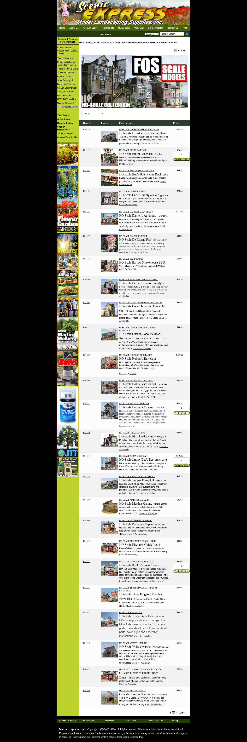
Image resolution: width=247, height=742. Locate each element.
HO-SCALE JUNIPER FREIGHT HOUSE (137, 476)
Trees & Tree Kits (65, 58)
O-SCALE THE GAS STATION (132, 690)
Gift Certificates (155, 28)
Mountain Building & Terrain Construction (66, 63)
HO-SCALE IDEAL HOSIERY (132, 433)
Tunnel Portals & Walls (67, 69)
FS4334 (86, 587)
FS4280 (86, 500)
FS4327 (86, 561)
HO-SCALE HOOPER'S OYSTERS (134, 403)
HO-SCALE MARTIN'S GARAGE (134, 500)
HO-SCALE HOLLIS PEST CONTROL (136, 380)
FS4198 (86, 236)
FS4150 (86, 150)
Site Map (174, 721)
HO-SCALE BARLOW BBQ (131, 259)
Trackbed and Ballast (67, 72)
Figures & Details (65, 76)
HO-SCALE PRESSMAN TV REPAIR (135, 520)
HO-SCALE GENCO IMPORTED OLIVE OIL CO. (140, 302)
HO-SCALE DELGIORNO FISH (133, 236)
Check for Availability (149, 143)
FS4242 (86, 403)
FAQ (185, 28)
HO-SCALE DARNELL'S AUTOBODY (136, 212)
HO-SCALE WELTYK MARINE (133, 643)
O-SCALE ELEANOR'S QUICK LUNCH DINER (140, 669)
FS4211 (86, 327)
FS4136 (86, 259)
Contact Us (172, 28)
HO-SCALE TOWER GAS (130, 612)
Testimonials (108, 28)
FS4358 (86, 643)
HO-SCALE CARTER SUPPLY (132, 191)
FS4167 (86, 170)
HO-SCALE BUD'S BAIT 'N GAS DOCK (136, 170)
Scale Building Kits (65, 80)
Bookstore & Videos (66, 84)
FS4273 (86, 476)
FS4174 (86, 191)
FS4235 (86, 380)
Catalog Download (67, 721)
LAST (184, 50)
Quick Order (124, 28)
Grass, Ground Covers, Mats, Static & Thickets (67, 51)
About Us (73, 28)
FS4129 (86, 129)
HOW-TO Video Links (67, 99)
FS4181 (86, 211)
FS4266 (86, 456)
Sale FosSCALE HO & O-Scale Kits (161, 42)
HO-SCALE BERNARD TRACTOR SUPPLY (138, 279)
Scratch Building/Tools (67, 88)
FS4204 (86, 302)
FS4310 (86, 541)
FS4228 (86, 355)
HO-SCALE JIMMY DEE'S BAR (133, 456)
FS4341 (86, 612)
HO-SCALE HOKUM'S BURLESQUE (135, 355)
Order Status (132, 721)
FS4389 (86, 690)
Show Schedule (88, 721)
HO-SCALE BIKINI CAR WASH (133, 150)
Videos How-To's (155, 721)
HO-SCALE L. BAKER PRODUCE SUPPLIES (139, 129)
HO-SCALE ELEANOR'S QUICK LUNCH (137, 541)
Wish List (139, 28)
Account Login (90, 28)
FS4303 (86, 520)
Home (62, 28)
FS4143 (86, 279)
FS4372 (86, 669)
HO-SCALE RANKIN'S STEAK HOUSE (136, 562)
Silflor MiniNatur (137, 42)
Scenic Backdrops (65, 91)
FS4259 (86, 432)
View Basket (105, 34)
